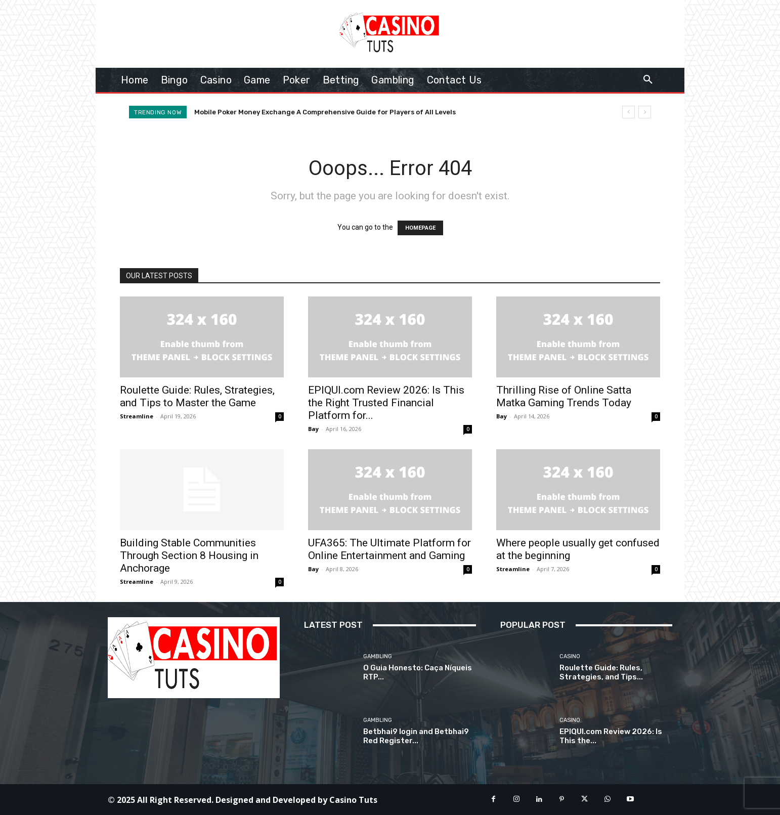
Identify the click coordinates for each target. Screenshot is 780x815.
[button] (648, 80)
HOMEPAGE (420, 228)
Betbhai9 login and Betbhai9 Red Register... (416, 736)
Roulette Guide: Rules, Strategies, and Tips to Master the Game (197, 396)
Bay (313, 429)
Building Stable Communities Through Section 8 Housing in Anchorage (189, 555)
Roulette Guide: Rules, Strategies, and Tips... (601, 672)
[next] (644, 112)
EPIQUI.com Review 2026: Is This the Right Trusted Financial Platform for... (386, 402)
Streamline (136, 416)
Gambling (377, 656)
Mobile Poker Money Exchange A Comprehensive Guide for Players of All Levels (325, 112)
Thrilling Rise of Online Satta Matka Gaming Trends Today (563, 396)
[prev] (628, 112)
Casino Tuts (353, 799)
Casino (569, 656)
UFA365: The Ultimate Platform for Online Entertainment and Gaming (389, 549)
